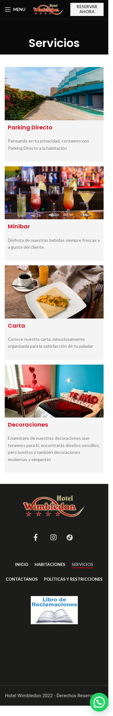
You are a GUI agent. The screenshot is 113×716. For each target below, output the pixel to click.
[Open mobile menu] (15, 9)
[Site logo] (48, 9)
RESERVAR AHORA (87, 9)
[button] (99, 702)
